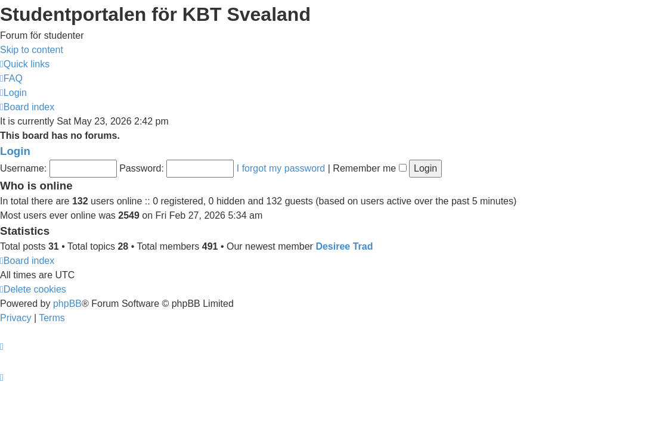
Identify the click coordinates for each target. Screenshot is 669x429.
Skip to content (31, 50)
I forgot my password (281, 168)
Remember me (369, 168)
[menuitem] (11, 78)
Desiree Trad (344, 246)
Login (15, 151)
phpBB (67, 304)
